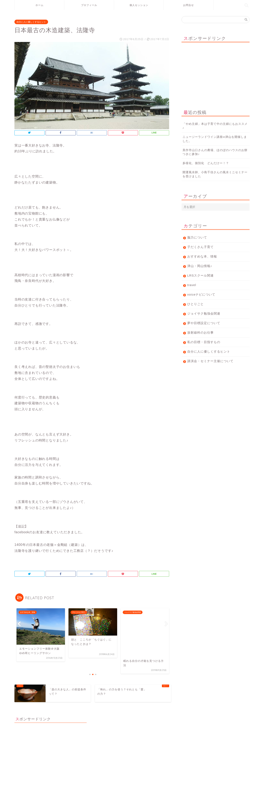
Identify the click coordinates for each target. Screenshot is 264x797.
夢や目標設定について (203, 323)
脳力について (197, 237)
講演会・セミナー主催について (210, 361)
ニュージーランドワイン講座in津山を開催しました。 (215, 138)
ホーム (39, 5)
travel (193, 285)
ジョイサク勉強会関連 (203, 313)
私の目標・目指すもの (203, 342)
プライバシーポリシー (30, 792)
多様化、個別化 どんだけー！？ (206, 163)
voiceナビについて (201, 294)
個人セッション (139, 5)
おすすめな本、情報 (202, 256)
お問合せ (188, 5)
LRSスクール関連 (200, 275)
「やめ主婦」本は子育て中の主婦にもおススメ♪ (215, 125)
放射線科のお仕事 (200, 332)
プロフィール (89, 5)
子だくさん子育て (200, 247)
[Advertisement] (216, 71)
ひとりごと (195, 304)
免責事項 (54, 792)
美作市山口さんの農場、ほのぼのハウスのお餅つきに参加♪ (215, 152)
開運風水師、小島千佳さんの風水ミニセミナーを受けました (215, 174)
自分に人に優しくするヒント (31, 22)
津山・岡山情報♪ (199, 266)
